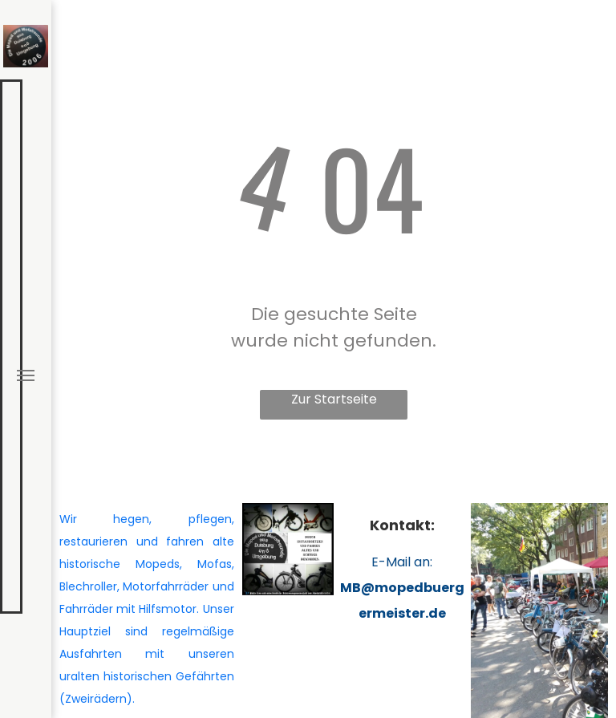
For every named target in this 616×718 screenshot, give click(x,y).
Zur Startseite (334, 399)
